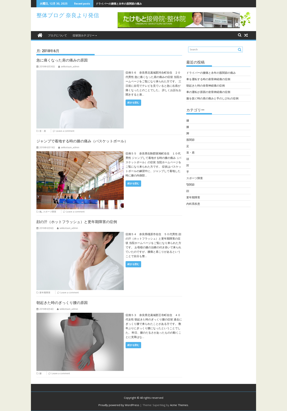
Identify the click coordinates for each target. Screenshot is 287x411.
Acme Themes (179, 405)
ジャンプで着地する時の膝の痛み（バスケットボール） (82, 141)
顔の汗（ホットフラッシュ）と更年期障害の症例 (76, 222)
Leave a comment (65, 130)
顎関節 (190, 184)
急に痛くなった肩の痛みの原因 (62, 60)
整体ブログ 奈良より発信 (67, 15)
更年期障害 (44, 292)
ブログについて (57, 35)
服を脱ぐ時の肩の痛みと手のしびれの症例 (212, 98)
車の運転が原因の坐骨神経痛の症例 (208, 92)
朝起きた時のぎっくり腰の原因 (62, 302)
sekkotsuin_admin (68, 66)
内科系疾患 (193, 204)
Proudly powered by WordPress (118, 405)
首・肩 (42, 130)
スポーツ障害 (49, 211)
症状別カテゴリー (84, 35)
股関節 (190, 139)
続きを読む (133, 102)
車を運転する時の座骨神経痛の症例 (208, 79)
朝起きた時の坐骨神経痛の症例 (205, 85)
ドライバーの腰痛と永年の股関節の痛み (119, 3)
